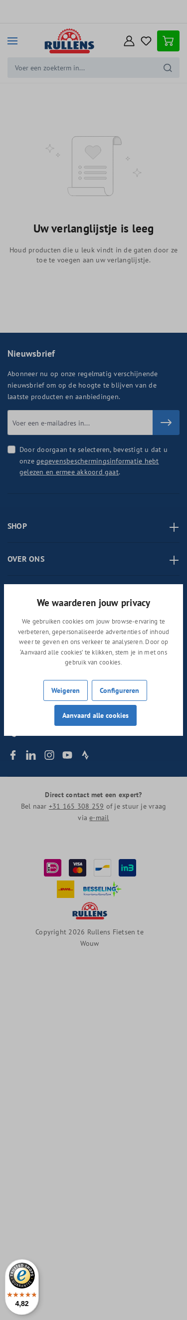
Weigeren (65, 690)
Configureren (119, 690)
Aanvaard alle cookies (95, 715)
